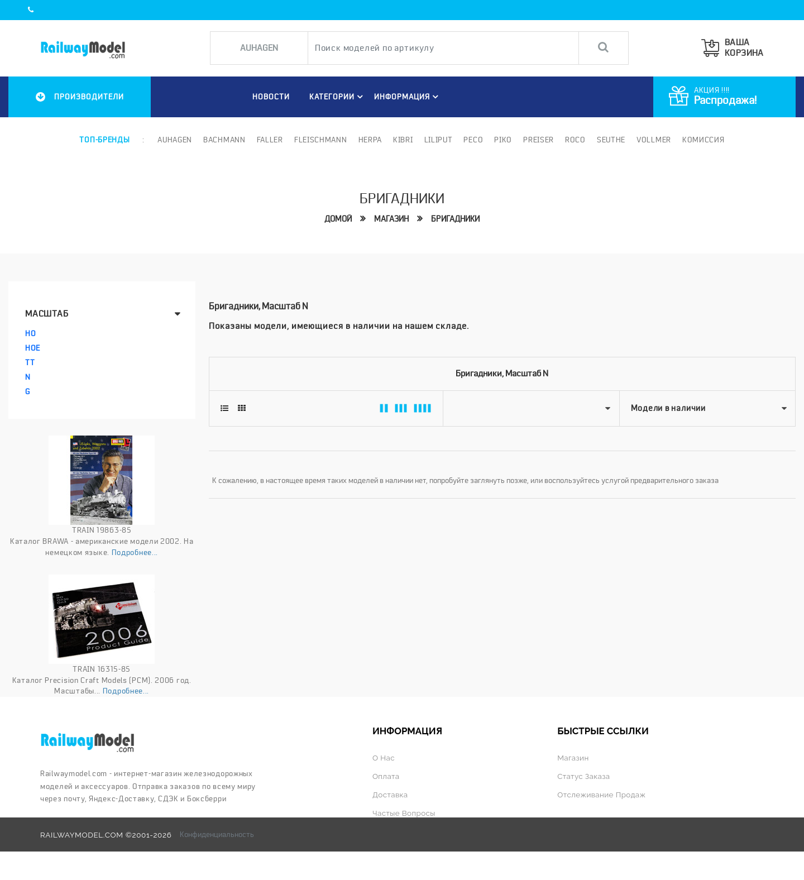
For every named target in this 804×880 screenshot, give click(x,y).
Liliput (438, 139)
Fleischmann (320, 139)
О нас (383, 757)
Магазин (391, 219)
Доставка (390, 794)
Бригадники (455, 219)
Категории (337, 96)
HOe (32, 348)
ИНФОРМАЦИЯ (408, 96)
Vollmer (653, 139)
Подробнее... (135, 552)
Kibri (403, 139)
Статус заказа (583, 776)
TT (30, 362)
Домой (338, 219)
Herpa (370, 139)
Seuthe (611, 139)
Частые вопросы (404, 813)
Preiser (538, 139)
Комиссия (703, 139)
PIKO (503, 139)
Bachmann (224, 139)
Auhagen (174, 139)
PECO (473, 139)
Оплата (385, 776)
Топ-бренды (104, 139)
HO (30, 333)
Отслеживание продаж (601, 794)
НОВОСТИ (271, 96)
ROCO (575, 139)
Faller (270, 139)
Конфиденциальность (217, 834)
